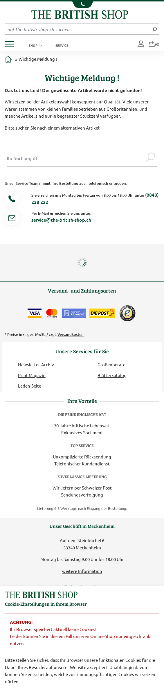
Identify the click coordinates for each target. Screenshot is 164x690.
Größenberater (112, 364)
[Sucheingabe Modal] (75, 158)
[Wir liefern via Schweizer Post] (102, 313)
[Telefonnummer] (12, 199)
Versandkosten (70, 334)
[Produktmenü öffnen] (12, 42)
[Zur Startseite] (8, 59)
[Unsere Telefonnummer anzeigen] (82, 4)
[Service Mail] (12, 219)
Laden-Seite (29, 385)
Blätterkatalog (112, 375)
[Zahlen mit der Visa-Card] (35, 313)
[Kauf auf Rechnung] (74, 313)
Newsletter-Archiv (36, 364)
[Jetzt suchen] (154, 29)
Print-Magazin (32, 375)
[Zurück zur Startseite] (79, 14)
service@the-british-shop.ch (61, 219)
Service (62, 45)
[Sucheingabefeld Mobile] (77, 29)
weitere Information (82, 571)
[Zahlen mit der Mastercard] (52, 313)
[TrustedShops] (127, 313)
